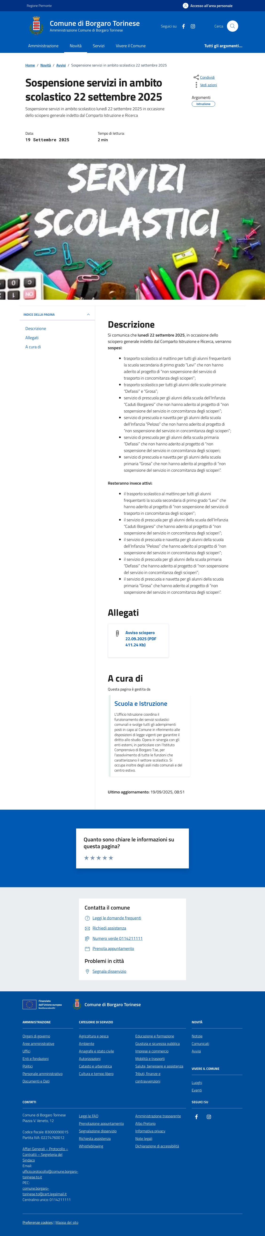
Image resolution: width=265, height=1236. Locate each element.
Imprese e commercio (151, 1051)
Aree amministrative (38, 1043)
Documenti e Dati (36, 1081)
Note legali (143, 1138)
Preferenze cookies (38, 1222)
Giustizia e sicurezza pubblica (157, 1043)
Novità (76, 46)
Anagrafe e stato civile (96, 1051)
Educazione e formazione (154, 1036)
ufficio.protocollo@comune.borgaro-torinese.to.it (50, 1174)
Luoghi (197, 1082)
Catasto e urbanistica (95, 1066)
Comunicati (200, 1043)
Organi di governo (36, 1036)
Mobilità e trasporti (150, 1058)
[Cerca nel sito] (232, 26)
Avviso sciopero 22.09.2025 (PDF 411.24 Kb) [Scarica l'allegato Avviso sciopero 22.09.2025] (140, 639)
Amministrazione (43, 46)
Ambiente (86, 1043)
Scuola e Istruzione (140, 703)
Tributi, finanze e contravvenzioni (147, 1077)
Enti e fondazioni (36, 1058)
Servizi (99, 46)
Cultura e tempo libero (96, 1073)
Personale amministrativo (42, 1073)
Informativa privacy (150, 1131)
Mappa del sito (66, 1222)
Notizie (197, 1036)
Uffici (26, 1051)
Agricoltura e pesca (94, 1036)
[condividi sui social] (204, 77)
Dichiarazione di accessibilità (157, 1146)
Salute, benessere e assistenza (159, 1066)
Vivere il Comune (131, 46)
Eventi (197, 1090)
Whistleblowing (91, 1146)
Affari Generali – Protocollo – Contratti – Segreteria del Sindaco (45, 1154)
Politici (28, 1066)
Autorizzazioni (90, 1058)
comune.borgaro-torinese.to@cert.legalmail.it (45, 1191)
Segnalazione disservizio (98, 1131)
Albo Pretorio (145, 1123)
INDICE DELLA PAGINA (57, 314)
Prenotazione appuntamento (101, 1123)
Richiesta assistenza (95, 1138)
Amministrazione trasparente (158, 1116)
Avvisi (196, 1051)
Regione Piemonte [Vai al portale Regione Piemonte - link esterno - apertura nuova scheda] (39, 5)
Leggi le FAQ (88, 1116)
